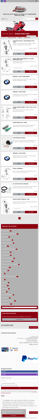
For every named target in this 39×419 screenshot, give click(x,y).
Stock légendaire (8, 294)
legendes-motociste (12, 37)
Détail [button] (19, 53)
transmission (7, 304)
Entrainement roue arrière (11, 264)
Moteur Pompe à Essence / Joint (21, 199)
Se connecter (31, 1)
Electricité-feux (8, 261)
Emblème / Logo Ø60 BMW (19, 153)
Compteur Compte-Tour (9, 249)
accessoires (7, 231)
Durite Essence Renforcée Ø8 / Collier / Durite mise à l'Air (23, 59)
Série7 (5, 291)
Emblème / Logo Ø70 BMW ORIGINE (21, 76)
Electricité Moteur (8, 258)
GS (3, 273)
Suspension (6, 298)
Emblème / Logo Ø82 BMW (19, 91)
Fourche (5, 270)
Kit (4, 279)
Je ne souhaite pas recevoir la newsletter (9, 385)
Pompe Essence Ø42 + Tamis (20, 122)
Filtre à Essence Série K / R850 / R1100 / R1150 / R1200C (25, 108)
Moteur (5, 285)
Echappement (7, 255)
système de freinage (9, 301)
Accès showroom (33, 327)
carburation (6, 252)
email (32, 391)
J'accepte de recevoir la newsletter (8, 383)
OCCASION (6, 288)
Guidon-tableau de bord (10, 276)
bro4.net (27, 417)
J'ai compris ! (13, 415)
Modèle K (5, 282)
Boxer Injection (7, 240)
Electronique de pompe (19, 137)
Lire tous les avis (33, 412)
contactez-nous (19, 319)
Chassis (5, 246)
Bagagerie (6, 237)
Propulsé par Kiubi (33, 417)
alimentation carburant (10, 234)
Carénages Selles (8, 243)
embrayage (6, 267)
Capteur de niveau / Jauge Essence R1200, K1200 (24, 41)
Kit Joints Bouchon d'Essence (20, 183)
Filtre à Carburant (18, 168)
